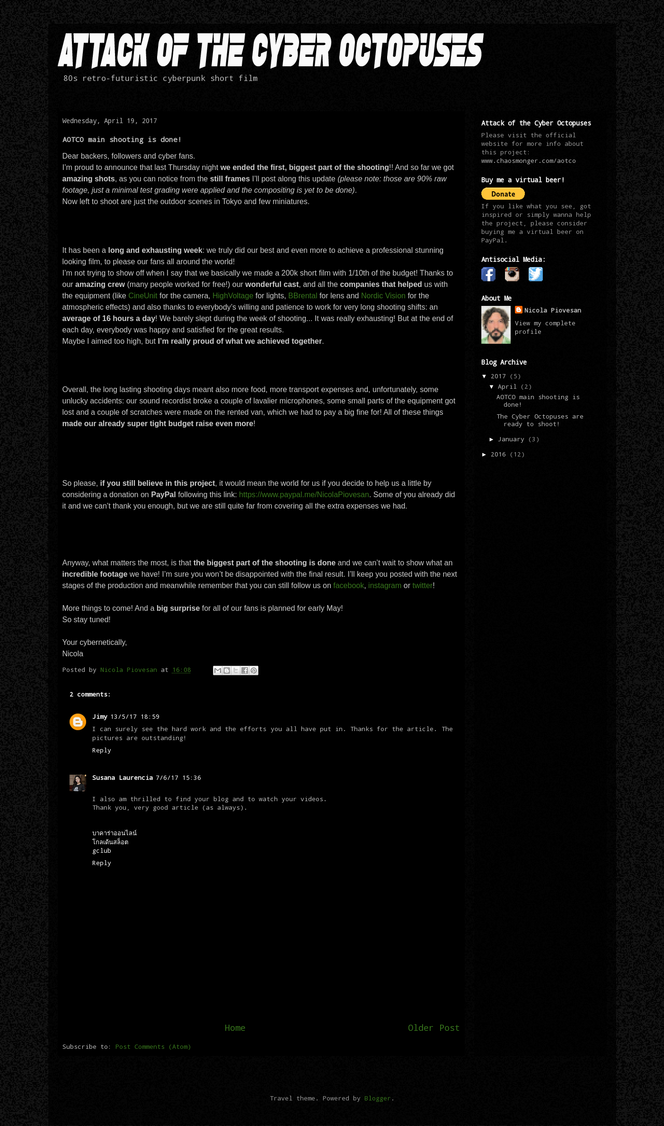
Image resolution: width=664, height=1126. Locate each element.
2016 (500, 454)
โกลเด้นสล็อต (110, 842)
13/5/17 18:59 (134, 716)
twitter (422, 585)
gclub (101, 850)
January (513, 439)
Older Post (434, 1027)
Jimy (99, 716)
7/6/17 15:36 (178, 777)
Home (235, 1027)
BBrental (303, 296)
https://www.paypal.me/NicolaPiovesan (304, 495)
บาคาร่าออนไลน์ (114, 833)
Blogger (377, 1098)
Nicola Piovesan (552, 310)
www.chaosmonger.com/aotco (528, 160)
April (509, 386)
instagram (384, 585)
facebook (348, 585)
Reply (101, 750)
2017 (500, 376)
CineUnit (143, 296)
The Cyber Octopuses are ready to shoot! (540, 420)
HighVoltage (234, 296)
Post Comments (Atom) (153, 1046)
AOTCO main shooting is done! (538, 401)
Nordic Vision (383, 296)
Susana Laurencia (122, 777)
